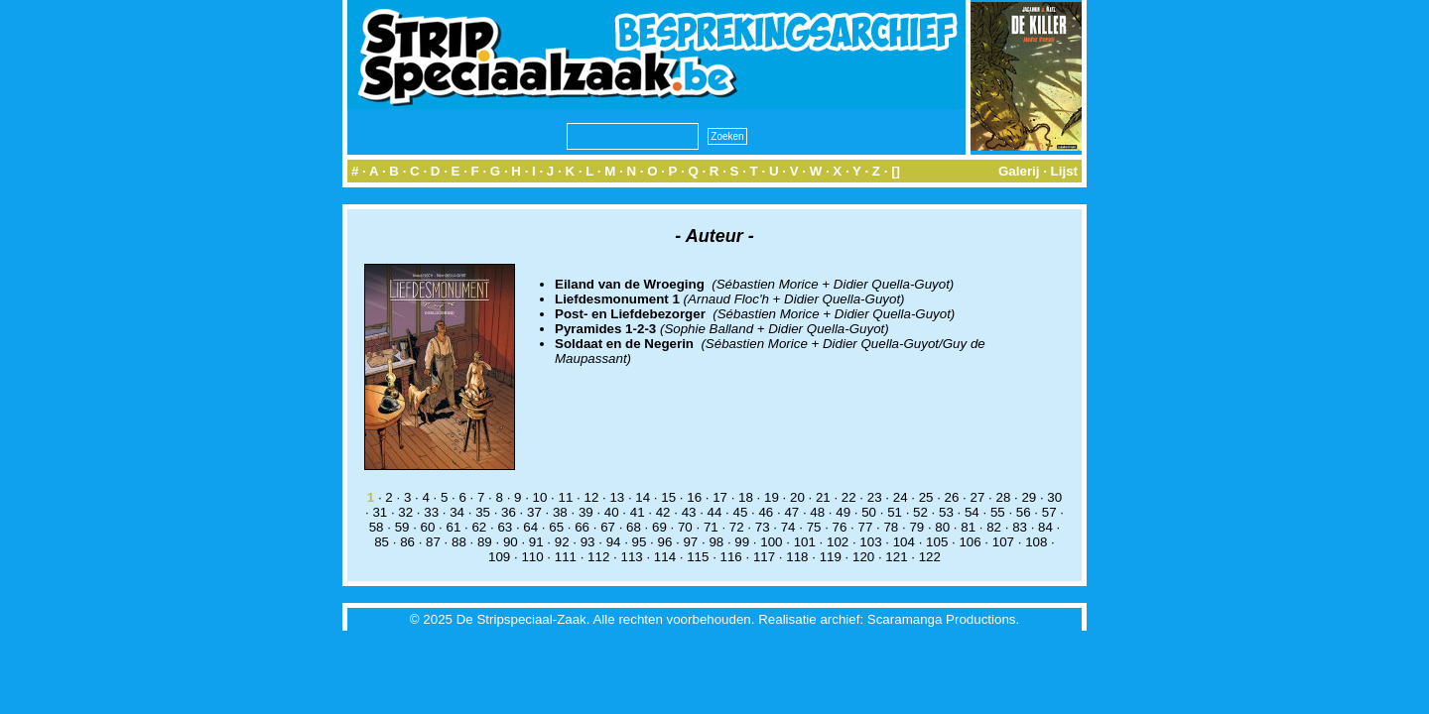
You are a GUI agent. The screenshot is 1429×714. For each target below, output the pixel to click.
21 (823, 497)
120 (863, 556)
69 (659, 527)
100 (771, 542)
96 (665, 542)
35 (482, 512)
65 (556, 527)
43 (689, 512)
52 (920, 512)
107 (1003, 542)
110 (532, 556)
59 (402, 527)
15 (668, 497)
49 (843, 512)
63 (504, 527)
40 (611, 512)
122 (930, 556)
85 (381, 542)
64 (530, 527)
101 (805, 542)
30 (1054, 497)
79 (916, 527)
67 (607, 527)
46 (765, 512)
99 (741, 542)
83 (1019, 527)
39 (586, 512)
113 (631, 556)
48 (817, 512)
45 (740, 512)
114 (665, 556)
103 (870, 542)
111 (566, 556)
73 (762, 527)
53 (946, 512)
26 (952, 497)
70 (685, 527)
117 (764, 556)
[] (895, 171)
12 (591, 497)
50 (868, 512)
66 (582, 527)
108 (1036, 542)
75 (814, 527)
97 (690, 542)
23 (874, 497)
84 (1045, 527)
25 (926, 497)
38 (560, 512)
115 (698, 556)
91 (536, 542)
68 (633, 527)
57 (1049, 512)
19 (771, 497)
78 (890, 527)
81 (968, 527)
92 (562, 542)
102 (837, 542)
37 (534, 512)
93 (588, 542)
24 (900, 497)
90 (510, 542)
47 (791, 512)
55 (997, 512)
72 (736, 527)
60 (428, 527)
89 (484, 542)
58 (376, 527)
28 (1002, 497)
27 (978, 497)
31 (379, 512)
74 (788, 527)
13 (616, 497)
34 (457, 512)
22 (849, 497)
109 (499, 556)
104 (904, 542)
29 (1028, 497)
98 (716, 542)
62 (478, 527)
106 (969, 542)
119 (831, 556)
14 (642, 497)
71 (711, 527)
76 (840, 527)
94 (613, 542)
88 (459, 542)
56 (1023, 512)
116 (731, 556)
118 (797, 556)
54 (972, 512)
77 (865, 527)
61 (454, 527)
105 (937, 542)
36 (508, 512)
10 (540, 497)
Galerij (1019, 171)
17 (720, 497)
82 (993, 527)
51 (894, 512)
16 (694, 497)
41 (637, 512)
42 (663, 512)
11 (566, 497)
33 (431, 512)
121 (896, 556)
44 (715, 512)
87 (433, 542)
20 (797, 497)
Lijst (1064, 171)
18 (745, 497)
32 (405, 512)
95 (639, 542)
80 (942, 527)
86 (407, 542)
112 (598, 556)
